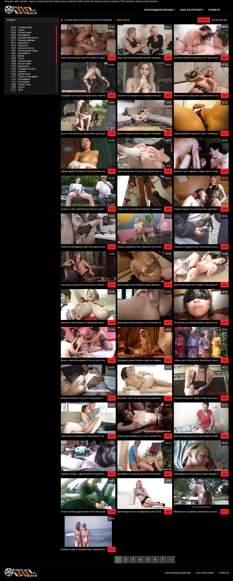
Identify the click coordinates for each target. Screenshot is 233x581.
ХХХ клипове (127, 1)
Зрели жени (20, 74)
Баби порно (83, 1)
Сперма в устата (23, 68)
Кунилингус (20, 53)
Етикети (224, 573)
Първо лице (21, 84)
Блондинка (20, 35)
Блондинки (20, 79)
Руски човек (21, 63)
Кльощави (20, 81)
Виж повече (123, 20)
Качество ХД (219, 20)
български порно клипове (105, 1)
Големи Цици (21, 27)
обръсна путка (22, 48)
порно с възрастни (39, 1)
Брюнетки (20, 43)
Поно (17, 58)
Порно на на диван (24, 76)
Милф (17, 55)
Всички (203, 20)
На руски (19, 45)
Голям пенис (21, 32)
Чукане (18, 71)
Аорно (18, 30)
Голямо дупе (21, 61)
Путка (18, 87)
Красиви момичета (24, 37)
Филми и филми (23, 40)
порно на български (146, 1)
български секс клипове (63, 1)
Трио (17, 89)
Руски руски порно (24, 50)
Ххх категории (205, 573)
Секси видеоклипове (178, 573)
